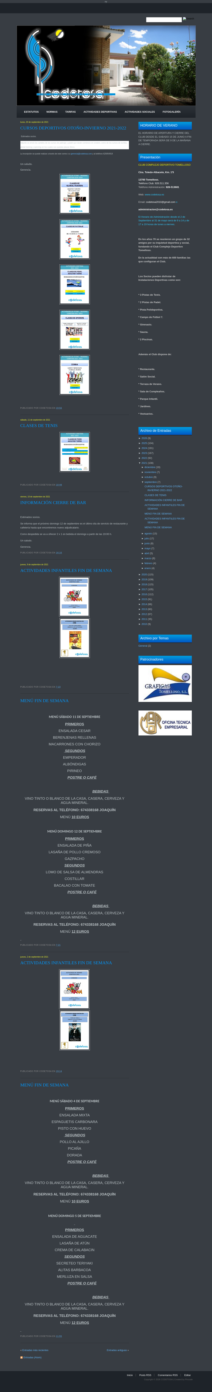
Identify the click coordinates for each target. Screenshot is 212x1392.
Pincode (189, 1379)
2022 (144, 458)
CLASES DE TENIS (39, 425)
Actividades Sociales (140, 111)
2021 (144, 463)
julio (147, 538)
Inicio (130, 1375)
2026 (144, 438)
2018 (144, 584)
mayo (148, 548)
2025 (144, 443)
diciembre (150, 467)
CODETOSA (167, 1379)
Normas (52, 111)
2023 (144, 453)
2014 (144, 604)
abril (147, 553)
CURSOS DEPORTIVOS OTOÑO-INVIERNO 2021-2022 (73, 127)
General (142, 645)
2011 (144, 619)
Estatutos (31, 111)
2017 (144, 589)
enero (148, 568)
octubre (149, 477)
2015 (144, 599)
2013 (144, 609)
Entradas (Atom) (32, 1357)
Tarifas (70, 111)
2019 (144, 579)
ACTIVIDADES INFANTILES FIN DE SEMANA (66, 570)
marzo (148, 558)
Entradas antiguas (117, 1350)
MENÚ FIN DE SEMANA (44, 700)
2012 (144, 614)
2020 (144, 574)
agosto (148, 533)
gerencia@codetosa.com (81, 154)
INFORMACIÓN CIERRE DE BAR (53, 502)
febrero (148, 563)
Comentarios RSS (168, 1375)
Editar (187, 1375)
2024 (144, 448)
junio (147, 543)
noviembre (150, 472)
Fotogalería (172, 111)
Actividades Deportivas (100, 111)
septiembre (151, 482)
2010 (144, 624)
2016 (144, 594)
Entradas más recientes (35, 1350)
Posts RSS (145, 1375)
